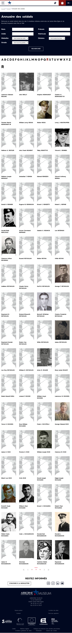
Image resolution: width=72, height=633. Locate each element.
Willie (43, 342)
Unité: (3, 34)
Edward (43, 176)
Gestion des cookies (51, 631)
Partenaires (39, 631)
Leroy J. (62, 122)
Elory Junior (61, 370)
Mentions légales (24, 629)
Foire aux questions (53, 613)
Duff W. (43, 286)
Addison (8, 286)
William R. (26, 370)
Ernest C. (43, 204)
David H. (7, 204)
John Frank (26, 150)
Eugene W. (26, 204)
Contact (18, 613)
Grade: (4, 42)
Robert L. (60, 204)
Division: (41, 38)
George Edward (62, 424)
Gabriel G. (43, 230)
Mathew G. (7, 150)
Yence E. (7, 424)
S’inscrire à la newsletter (19, 583)
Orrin (22, 478)
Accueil (3, 9)
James (61, 342)
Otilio (59, 258)
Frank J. (43, 424)
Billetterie (55, 3)
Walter (41, 122)
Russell (25, 258)
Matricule (42, 34)
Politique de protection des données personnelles (47, 629)
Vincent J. (61, 150)
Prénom (41, 29)
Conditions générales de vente (23, 631)
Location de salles (53, 610)
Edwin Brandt (8, 396)
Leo (59, 230)
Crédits (14, 629)
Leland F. (25, 396)
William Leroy (26, 122)
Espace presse (18, 610)
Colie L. (26, 534)
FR (68, 3)
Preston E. (24, 452)
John (23, 94)
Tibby (42, 150)
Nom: (3, 29)
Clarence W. (60, 452)
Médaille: (5, 38)
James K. (6, 452)
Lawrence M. (62, 396)
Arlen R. (42, 370)
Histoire (9, 9)
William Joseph (43, 452)
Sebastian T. (25, 176)
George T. (62, 286)
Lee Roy (8, 370)
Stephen (44, 94)
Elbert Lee (6, 478)
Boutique (62, 3)
